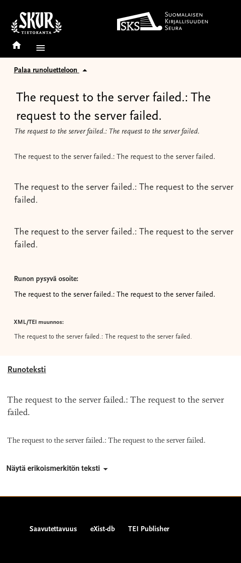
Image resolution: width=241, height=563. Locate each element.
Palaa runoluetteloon (52, 70)
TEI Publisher (148, 529)
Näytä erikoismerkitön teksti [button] (58, 469)
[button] (38, 48)
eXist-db (102, 529)
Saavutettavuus (53, 529)
